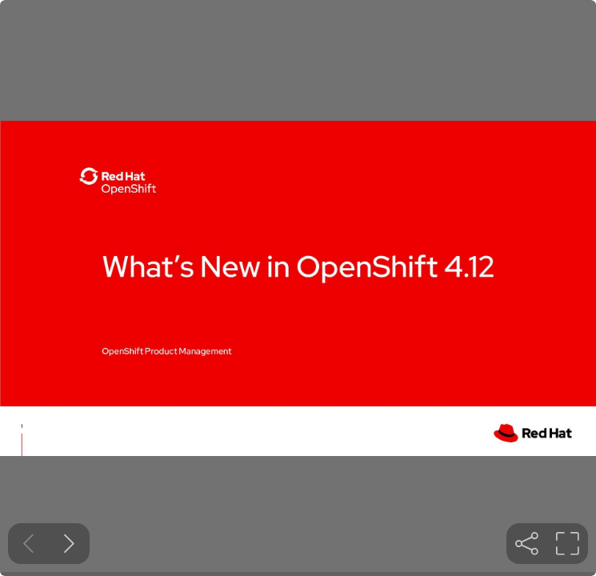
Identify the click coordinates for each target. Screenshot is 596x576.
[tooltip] (527, 544)
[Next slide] (69, 544)
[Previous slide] (28, 544)
